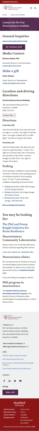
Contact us (7, 325)
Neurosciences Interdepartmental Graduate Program (18, 364)
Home (4, 15)
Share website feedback (13, 343)
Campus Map (8, 115)
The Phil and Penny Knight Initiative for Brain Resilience (15, 227)
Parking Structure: (12, 186)
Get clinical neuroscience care (13, 359)
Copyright (23, 415)
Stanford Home (9, 409)
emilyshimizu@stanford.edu (13, 83)
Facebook (4, 381)
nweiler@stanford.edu (11, 66)
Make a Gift (10, 392)
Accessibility (24, 423)
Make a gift (10, 71)
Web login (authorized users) (14, 346)
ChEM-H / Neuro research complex (14, 356)
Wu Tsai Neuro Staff (14, 47)
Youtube (20, 381)
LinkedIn (9, 381)
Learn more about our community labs (17, 252)
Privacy (22, 412)
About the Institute (18, 15)
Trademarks (24, 418)
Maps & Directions (10, 412)
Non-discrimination (26, 420)
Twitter (15, 381)
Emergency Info (9, 418)
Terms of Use (24, 409)
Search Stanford (9, 415)
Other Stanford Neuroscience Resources (16, 369)
